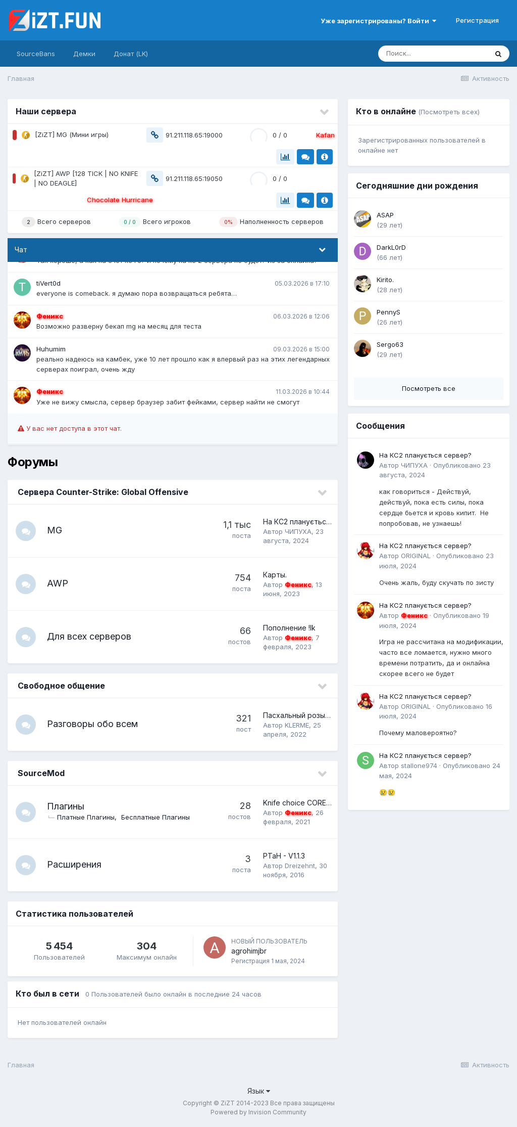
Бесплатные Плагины (155, 817)
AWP (57, 583)
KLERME (297, 725)
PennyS (388, 312)
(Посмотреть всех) (449, 112)
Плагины (65, 806)
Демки (84, 54)
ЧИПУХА (298, 531)
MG (54, 530)
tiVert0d (48, 283)
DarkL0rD (391, 247)
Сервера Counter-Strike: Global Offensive (103, 492)
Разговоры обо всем (92, 723)
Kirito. (385, 280)
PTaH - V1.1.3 (284, 855)
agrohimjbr (249, 950)
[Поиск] (432, 54)
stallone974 (419, 765)
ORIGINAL (416, 556)
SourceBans (36, 54)
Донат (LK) (131, 54)
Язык (258, 1091)
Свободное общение (61, 686)
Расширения (74, 864)
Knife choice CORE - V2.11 (305, 802)
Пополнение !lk (289, 627)
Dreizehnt (300, 866)
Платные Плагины (86, 817)
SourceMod (41, 773)
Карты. (275, 574)
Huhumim (51, 349)
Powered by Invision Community (258, 1112)
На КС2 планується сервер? (312, 521)
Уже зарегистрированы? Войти (378, 21)
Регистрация (477, 20)
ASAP (385, 215)
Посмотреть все (428, 388)
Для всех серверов (89, 636)
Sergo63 (390, 344)
